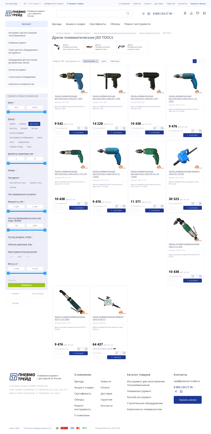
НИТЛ (12, 142)
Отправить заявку (75, 3)
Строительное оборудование (26, 77)
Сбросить (12, 280)
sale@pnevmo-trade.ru (54, 3)
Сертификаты (97, 24)
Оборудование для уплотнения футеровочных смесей (26, 61)
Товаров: (56, 61)
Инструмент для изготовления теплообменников (26, 34)
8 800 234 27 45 (162, 13)
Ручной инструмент (26, 69)
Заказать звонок (198, 3)
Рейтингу (114, 61)
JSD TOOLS (34, 124)
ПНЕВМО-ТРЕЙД (16, 147)
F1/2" (20, 257)
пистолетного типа (18, 182)
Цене (103, 61)
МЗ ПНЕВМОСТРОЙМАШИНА (21, 137)
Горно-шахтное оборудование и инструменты (26, 51)
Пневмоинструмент (26, 42)
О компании (82, 374)
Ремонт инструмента (137, 24)
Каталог (26, 24)
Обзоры (115, 24)
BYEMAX (23, 124)
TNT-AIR (34, 128)
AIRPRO (13, 124)
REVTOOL (13, 128)
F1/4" (12, 257)
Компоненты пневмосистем (26, 84)
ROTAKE (24, 128)
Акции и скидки (75, 24)
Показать (26, 285)
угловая (13, 187)
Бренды (57, 24)
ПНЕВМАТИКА (23, 142)
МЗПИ (39, 137)
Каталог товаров (138, 374)
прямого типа (36, 182)
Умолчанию (89, 61)
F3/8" (28, 257)
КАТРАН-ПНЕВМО (17, 133)
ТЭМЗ (29, 147)
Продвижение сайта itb (107, 428)
